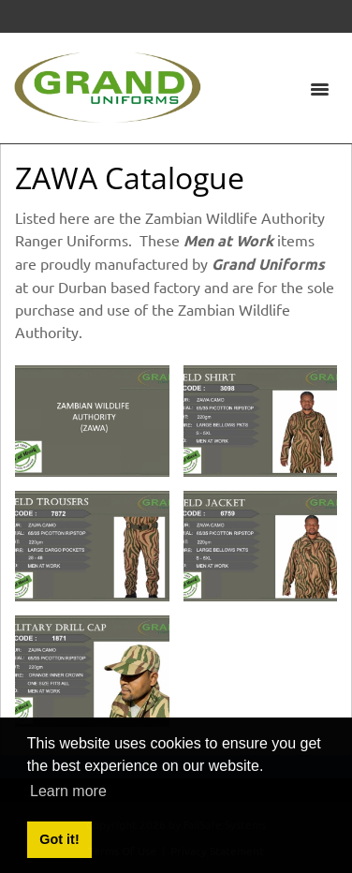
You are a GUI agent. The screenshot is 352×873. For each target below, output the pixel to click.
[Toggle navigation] (319, 88)
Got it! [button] (59, 839)
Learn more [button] (68, 791)
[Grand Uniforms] (107, 84)
